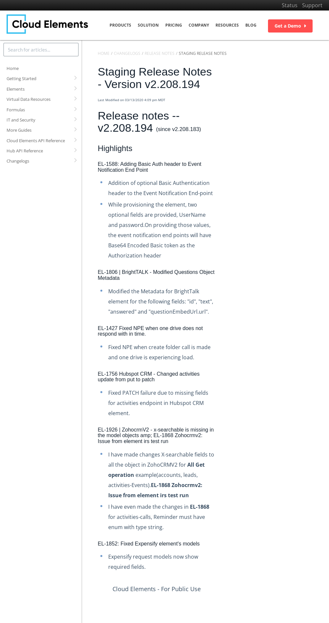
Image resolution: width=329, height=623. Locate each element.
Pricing (173, 25)
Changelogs (18, 161)
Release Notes (160, 53)
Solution (148, 25)
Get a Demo (290, 26)
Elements (16, 89)
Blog (251, 25)
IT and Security (21, 120)
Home (13, 68)
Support (312, 5)
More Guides (19, 130)
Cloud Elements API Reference (36, 141)
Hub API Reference (25, 151)
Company (199, 25)
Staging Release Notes (203, 53)
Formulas (16, 110)
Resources (227, 25)
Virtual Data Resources (29, 99)
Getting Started (21, 78)
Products (120, 25)
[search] (41, 49)
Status (290, 5)
